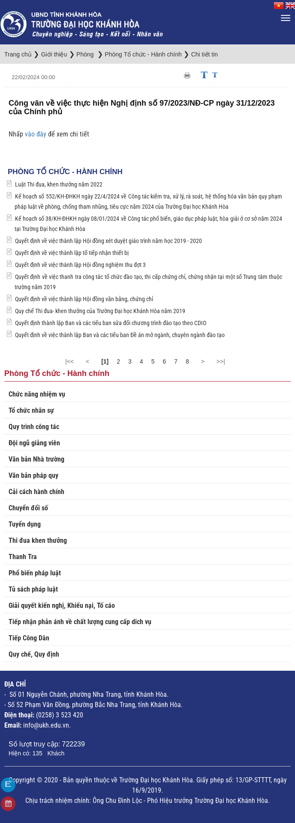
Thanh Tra (23, 557)
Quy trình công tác (34, 427)
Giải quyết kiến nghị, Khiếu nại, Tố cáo (62, 605)
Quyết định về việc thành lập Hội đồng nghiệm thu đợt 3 (80, 264)
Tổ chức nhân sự (31, 410)
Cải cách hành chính (36, 492)
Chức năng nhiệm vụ (37, 394)
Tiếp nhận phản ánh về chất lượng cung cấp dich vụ (80, 622)
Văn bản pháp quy (33, 475)
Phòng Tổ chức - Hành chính (65, 172)
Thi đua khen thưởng (38, 540)
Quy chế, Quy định (34, 654)
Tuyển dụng (25, 524)
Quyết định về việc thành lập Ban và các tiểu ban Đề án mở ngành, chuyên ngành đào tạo (120, 335)
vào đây (36, 134)
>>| (221, 361)
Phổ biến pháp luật (35, 573)
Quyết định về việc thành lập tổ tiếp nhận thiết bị (72, 252)
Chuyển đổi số (28, 508)
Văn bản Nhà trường (36, 459)
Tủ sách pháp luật (33, 589)
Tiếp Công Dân (29, 638)
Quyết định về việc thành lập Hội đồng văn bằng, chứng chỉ (84, 299)
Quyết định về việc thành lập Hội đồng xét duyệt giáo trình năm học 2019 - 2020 (108, 240)
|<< (69, 361)
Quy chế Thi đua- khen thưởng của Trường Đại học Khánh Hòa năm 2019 (100, 311)
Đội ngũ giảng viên (34, 443)
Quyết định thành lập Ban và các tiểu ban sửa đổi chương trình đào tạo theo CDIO (110, 323)
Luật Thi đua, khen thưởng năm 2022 (58, 184)
